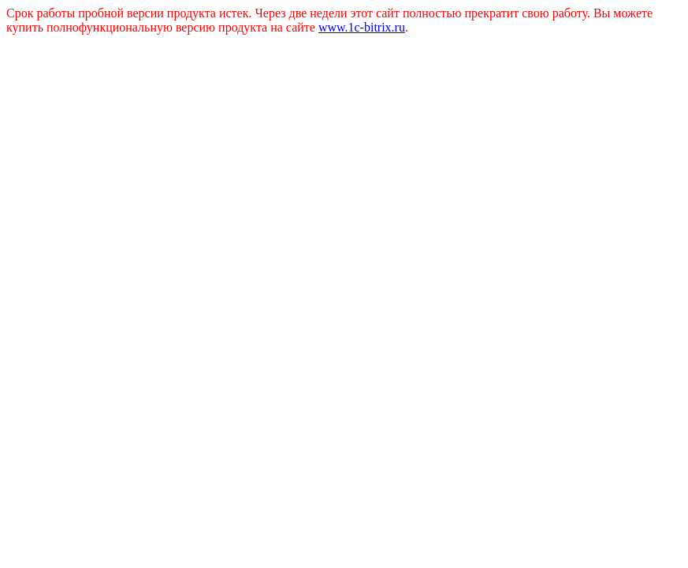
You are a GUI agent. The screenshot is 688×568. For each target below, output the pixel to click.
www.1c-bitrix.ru (361, 27)
